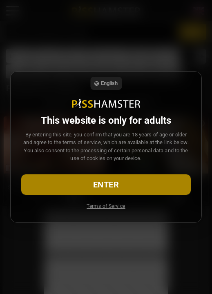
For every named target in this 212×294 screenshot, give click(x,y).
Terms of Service (106, 206)
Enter (106, 184)
